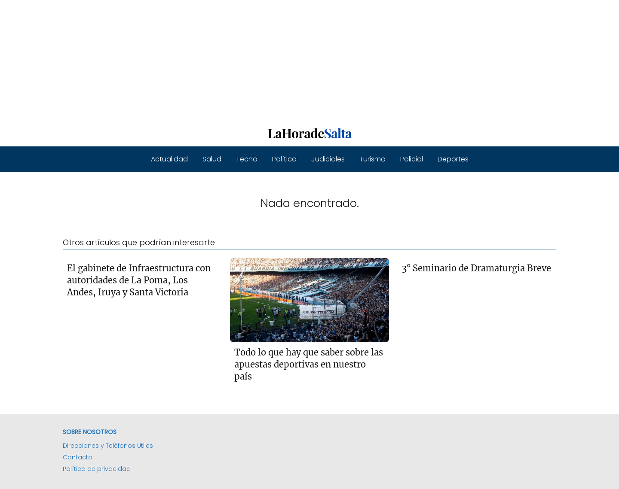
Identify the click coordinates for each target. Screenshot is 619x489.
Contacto (77, 457)
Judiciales (328, 159)
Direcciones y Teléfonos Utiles (108, 445)
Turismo (372, 159)
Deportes (453, 159)
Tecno (246, 159)
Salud (211, 159)
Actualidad (169, 159)
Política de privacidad (97, 469)
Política (284, 159)
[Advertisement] (258, 60)
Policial (411, 159)
